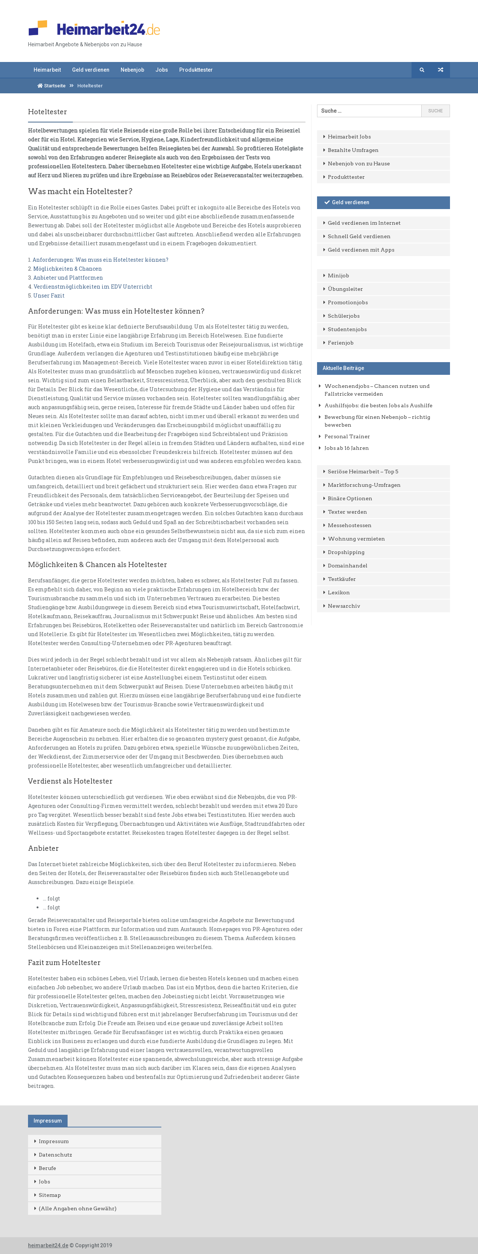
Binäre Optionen (350, 498)
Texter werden (347, 512)
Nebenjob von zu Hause (359, 164)
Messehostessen (350, 525)
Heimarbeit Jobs (349, 137)
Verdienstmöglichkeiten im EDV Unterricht (93, 286)
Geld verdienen (90, 70)
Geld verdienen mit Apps (361, 250)
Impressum (54, 1141)
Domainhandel (347, 566)
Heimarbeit (47, 70)
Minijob (338, 276)
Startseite (51, 85)
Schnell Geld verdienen (359, 236)
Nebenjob (132, 70)
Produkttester (196, 70)
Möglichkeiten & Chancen (67, 268)
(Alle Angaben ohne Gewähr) (78, 1208)
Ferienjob (341, 343)
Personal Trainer (347, 436)
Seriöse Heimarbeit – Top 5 (363, 471)
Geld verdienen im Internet (364, 223)
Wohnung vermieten (356, 539)
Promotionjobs (348, 302)
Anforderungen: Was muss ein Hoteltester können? (100, 259)
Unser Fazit (49, 295)
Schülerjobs (344, 316)
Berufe (47, 1168)
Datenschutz (55, 1155)
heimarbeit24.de (48, 1245)
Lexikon (339, 592)
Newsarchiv (344, 606)
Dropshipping (346, 552)
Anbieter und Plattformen (68, 277)
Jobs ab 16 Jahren (347, 448)
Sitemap (50, 1195)
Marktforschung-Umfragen (364, 485)
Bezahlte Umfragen (353, 150)
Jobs (161, 70)
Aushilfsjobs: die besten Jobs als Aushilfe (378, 405)
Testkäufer (342, 579)
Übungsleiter (345, 289)
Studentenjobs (347, 329)
